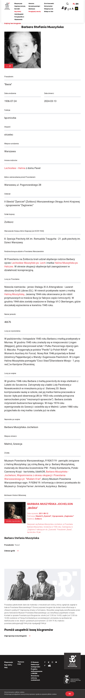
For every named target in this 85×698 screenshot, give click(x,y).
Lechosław (10, 168)
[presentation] (1, 315)
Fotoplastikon (19, 17)
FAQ (5, 667)
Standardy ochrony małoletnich (35, 678)
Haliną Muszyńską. (14, 294)
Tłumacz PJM (21, 663)
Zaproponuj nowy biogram (15, 636)
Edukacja (32, 9)
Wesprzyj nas (48, 9)
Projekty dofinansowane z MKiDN (36, 671)
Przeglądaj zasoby (35, 11)
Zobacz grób (9, 551)
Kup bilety (17, 11)
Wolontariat (48, 6)
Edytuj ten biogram (12, 23)
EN (77, 4)
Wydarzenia (18, 19)
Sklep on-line (48, 11)
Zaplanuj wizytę (19, 6)
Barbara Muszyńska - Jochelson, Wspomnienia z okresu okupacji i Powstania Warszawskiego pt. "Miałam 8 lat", (36, 475)
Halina (21, 168)
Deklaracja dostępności (35, 665)
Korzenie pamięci (34, 6)
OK (70, 694)
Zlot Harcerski (49, 3)
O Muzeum (35, 662)
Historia (31, 3)
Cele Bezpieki (18, 14)
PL (74, 4)
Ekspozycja (18, 3)
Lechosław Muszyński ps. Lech (29, 262)
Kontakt (17, 9)
